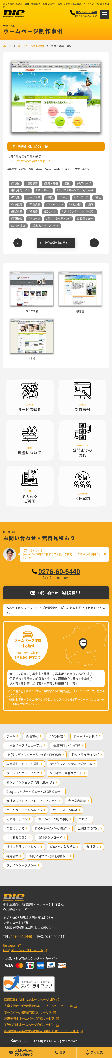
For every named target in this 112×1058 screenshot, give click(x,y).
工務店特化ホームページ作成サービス (29, 1024)
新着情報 (32, 736)
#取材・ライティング (58, 218)
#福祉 (97, 197)
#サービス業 (33, 197)
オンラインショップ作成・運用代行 (30, 782)
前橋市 (39, 678)
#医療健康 (32, 183)
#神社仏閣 (75, 204)
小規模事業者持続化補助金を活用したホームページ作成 (41, 1031)
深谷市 (36, 683)
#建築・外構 (51, 183)
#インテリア (81, 197)
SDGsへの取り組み (63, 846)
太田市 (13, 674)
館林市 (48, 674)
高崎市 (28, 678)
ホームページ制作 (85, 736)
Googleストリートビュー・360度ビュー (33, 791)
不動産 (59, 169)
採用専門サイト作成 (66, 745)
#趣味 (90, 204)
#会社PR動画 (18, 225)
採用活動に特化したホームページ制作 (29, 999)
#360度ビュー (85, 218)
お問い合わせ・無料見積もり (48, 856)
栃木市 (13, 683)
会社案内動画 (77, 800)
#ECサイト (50, 211)
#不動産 (15, 197)
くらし (88, 169)
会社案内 (92, 846)
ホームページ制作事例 (53, 819)
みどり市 (84, 674)
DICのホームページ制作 (51, 828)
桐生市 (36, 674)
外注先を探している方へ (22, 846)
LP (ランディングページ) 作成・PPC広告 (33, 754)
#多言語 (33, 211)
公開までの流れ (88, 828)
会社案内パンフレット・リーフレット (31, 800)
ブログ (83, 819)
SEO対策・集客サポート (66, 773)
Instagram (10, 945)
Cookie (16, 1040)
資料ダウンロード (50, 837)
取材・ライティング (85, 754)
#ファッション (54, 204)
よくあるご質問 (16, 837)
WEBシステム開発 (65, 810)
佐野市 (73, 678)
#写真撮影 (16, 218)
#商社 (67, 183)
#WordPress (43, 190)
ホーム (10, 736)
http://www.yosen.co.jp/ (32, 161)
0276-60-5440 (86, 12)
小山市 (85, 678)
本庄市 (48, 683)
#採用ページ (84, 183)
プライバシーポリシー (21, 865)
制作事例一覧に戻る (56, 243)
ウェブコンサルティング (22, 773)
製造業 (13, 169)
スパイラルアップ (83, 691)
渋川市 (51, 678)
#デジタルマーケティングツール (75, 190)
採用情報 (12, 856)
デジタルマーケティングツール (71, 764)
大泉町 (70, 674)
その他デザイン (16, 819)
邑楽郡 (59, 674)
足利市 (25, 674)
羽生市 (70, 683)
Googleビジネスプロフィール (23, 950)
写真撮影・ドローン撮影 (22, 764)
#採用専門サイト (20, 190)
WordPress (44, 169)
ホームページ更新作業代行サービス (28, 1012)
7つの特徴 (56, 736)
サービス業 (73, 169)
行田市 (59, 683)
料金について (15, 828)
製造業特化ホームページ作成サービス (29, 1018)
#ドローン (34, 218)
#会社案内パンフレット (45, 225)
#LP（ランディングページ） (78, 211)
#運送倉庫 (16, 211)
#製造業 (15, 183)
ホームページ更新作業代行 (24, 810)
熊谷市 (25, 683)
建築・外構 (27, 169)
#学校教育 (16, 204)
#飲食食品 (34, 204)
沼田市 (62, 678)
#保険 (49, 197)
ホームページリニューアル (24, 745)
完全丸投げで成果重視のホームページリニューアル (38, 1006)
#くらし (63, 197)
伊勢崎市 (15, 678)
